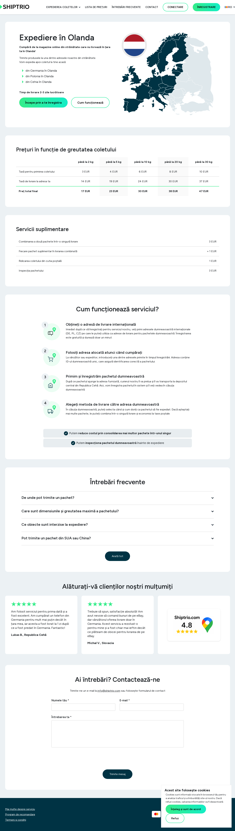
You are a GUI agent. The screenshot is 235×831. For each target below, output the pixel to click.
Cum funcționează (90, 102)
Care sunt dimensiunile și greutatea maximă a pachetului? (117, 511)
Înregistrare (206, 7)
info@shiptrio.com (108, 690)
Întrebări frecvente (126, 7)
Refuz (175, 818)
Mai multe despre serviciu (20, 809)
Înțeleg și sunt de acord (186, 809)
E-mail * (125, 700)
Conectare (175, 7)
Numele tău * (60, 700)
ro (228, 7)
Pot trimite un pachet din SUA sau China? (117, 538)
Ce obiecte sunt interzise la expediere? (117, 524)
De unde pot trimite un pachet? (117, 497)
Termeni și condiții (15, 819)
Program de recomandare (20, 814)
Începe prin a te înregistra (43, 102)
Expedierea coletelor (62, 7)
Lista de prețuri (96, 7)
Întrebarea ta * (61, 717)
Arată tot (117, 556)
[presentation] (77, 758)
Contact (151, 7)
